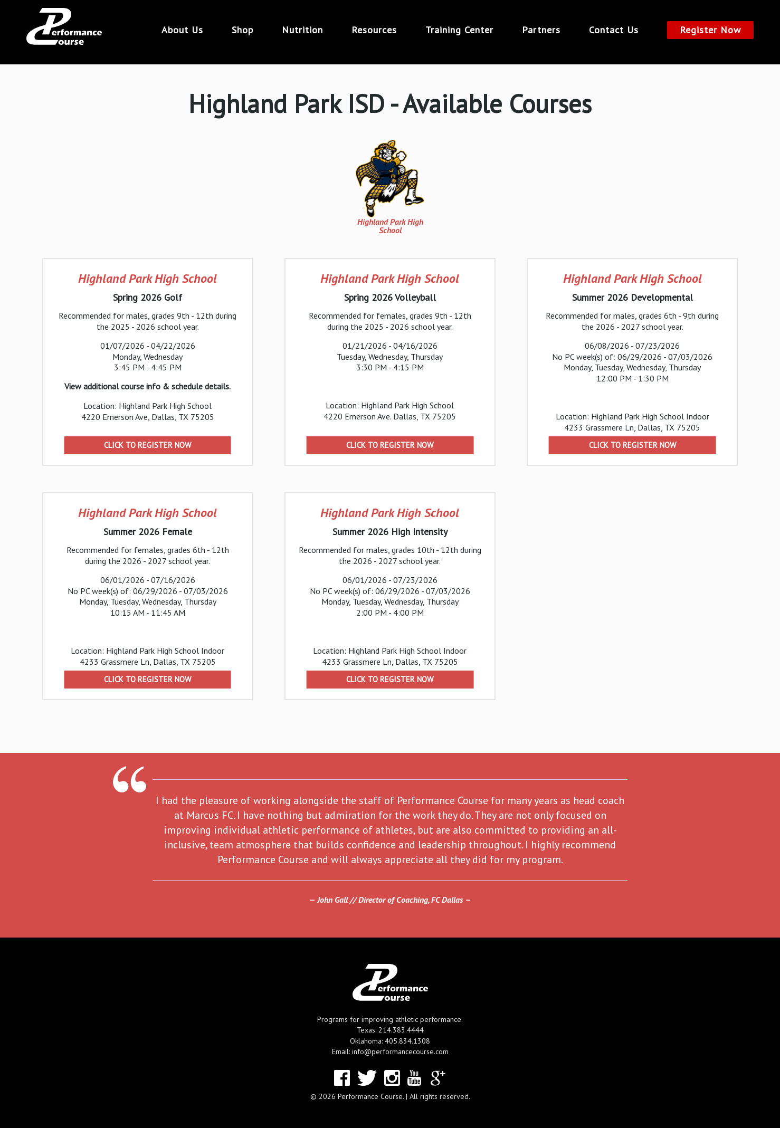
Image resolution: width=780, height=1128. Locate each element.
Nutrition (302, 30)
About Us (182, 30)
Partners (541, 30)
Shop (242, 30)
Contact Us (614, 30)
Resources (374, 30)
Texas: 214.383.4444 (390, 1030)
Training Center (459, 30)
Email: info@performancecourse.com (390, 1051)
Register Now (710, 30)
